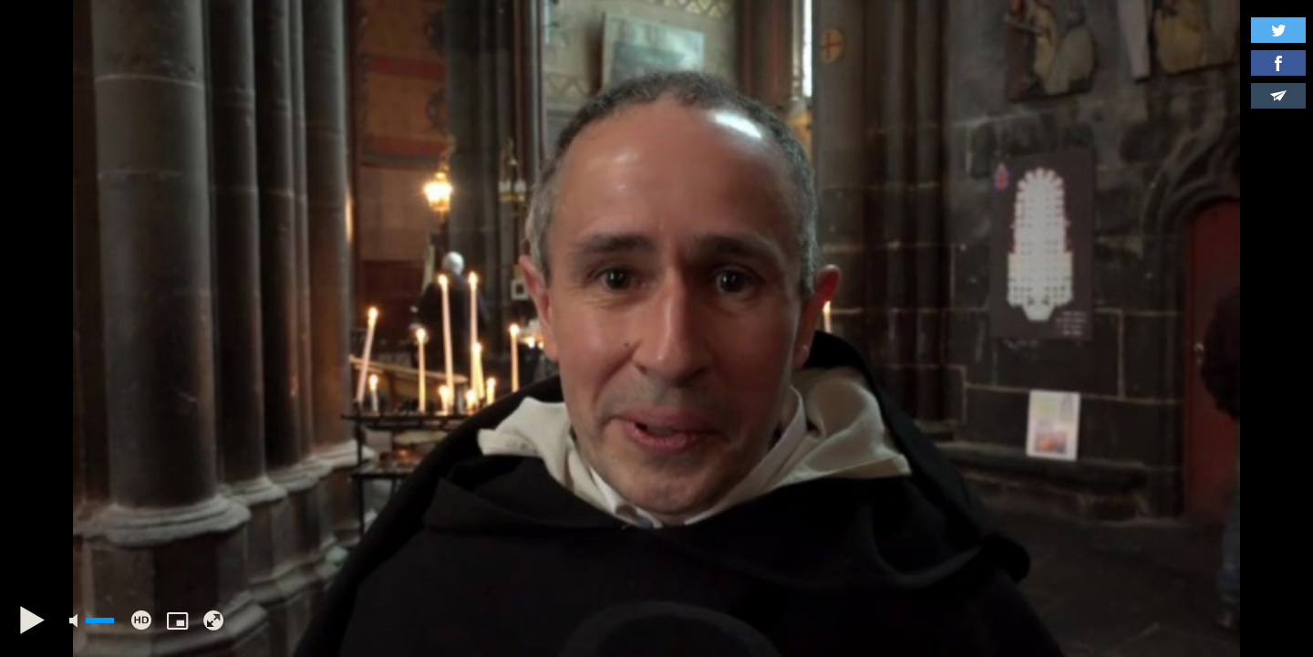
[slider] (100, 620)
